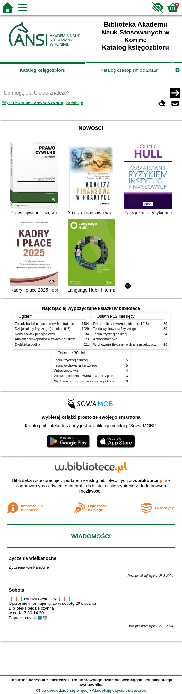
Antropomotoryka (105, 339)
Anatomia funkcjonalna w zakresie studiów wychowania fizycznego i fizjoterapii (70, 339)
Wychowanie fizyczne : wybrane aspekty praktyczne (130, 344)
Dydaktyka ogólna (27, 344)
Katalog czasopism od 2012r (129, 70)
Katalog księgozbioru (43, 70)
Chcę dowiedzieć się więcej (62, 690)
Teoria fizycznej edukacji (110, 334)
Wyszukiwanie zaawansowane (32, 102)
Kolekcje (74, 102)
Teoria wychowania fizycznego (114, 329)
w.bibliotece (148, 480)
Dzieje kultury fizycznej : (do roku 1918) (43, 329)
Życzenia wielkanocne (32, 558)
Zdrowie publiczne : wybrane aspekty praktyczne (88, 376)
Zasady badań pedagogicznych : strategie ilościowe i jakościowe (60, 323)
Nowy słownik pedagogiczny (35, 334)
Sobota (16, 589)
